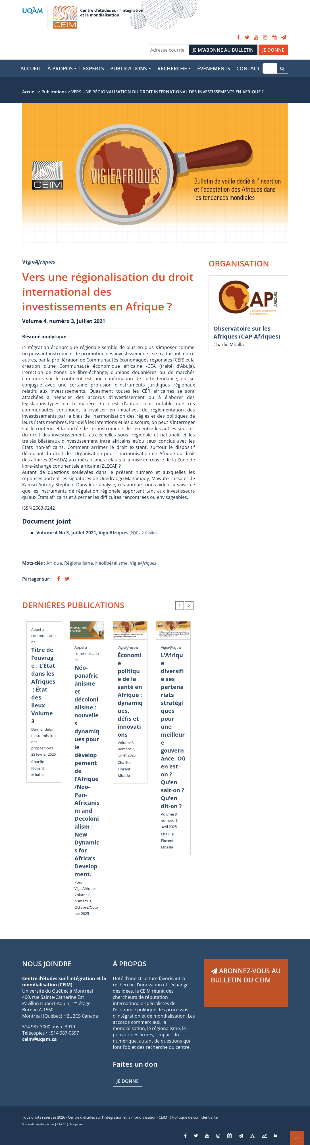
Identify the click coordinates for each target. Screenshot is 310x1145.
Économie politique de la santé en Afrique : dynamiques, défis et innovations (130, 694)
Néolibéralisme (111, 563)
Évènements (213, 68)
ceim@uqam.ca (39, 1039)
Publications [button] (128, 68)
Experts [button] (93, 68)
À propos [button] (60, 68)
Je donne (127, 1081)
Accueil (30, 68)
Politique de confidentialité (195, 1117)
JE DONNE (273, 50)
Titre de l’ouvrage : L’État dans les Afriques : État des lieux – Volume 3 (43, 685)
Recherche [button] (172, 68)
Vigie (38, 261)
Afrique (54, 563)
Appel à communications (43, 635)
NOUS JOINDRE (46, 963)
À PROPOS (129, 963)
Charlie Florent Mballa (37, 768)
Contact (248, 68)
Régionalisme (78, 563)
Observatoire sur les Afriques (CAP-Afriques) (246, 332)
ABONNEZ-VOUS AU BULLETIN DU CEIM (246, 975)
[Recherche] (269, 68)
